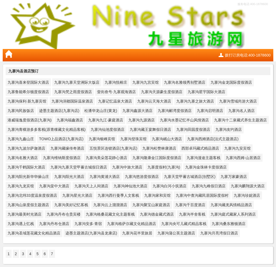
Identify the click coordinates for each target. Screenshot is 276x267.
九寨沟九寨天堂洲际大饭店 (76, 82)
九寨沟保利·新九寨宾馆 (27, 101)
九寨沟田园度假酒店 (193, 129)
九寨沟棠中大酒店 (54, 186)
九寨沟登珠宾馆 (133, 139)
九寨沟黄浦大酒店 (104, 176)
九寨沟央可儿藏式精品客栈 (183, 224)
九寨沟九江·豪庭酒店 (105, 120)
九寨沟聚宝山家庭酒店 (151, 205)
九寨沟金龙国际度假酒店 (231, 82)
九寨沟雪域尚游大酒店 (238, 101)
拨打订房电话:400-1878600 (248, 55)
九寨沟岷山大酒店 (167, 139)
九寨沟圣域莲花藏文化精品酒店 (34, 233)
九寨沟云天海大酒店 (154, 101)
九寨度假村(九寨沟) (163, 167)
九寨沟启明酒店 (210, 110)
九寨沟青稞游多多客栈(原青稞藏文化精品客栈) (46, 129)
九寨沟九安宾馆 (237, 148)
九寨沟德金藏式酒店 (157, 214)
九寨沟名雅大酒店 (23, 158)
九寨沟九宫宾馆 (145, 82)
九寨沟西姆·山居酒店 (243, 158)
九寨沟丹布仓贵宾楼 (64, 214)
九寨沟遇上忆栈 (21, 224)
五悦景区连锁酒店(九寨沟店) (113, 148)
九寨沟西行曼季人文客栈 (118, 195)
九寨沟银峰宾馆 (102, 139)
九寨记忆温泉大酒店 (115, 101)
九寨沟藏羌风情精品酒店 (231, 205)
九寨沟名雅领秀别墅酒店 (184, 82)
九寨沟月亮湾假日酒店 (219, 233)
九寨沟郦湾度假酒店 (175, 110)
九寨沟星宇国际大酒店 (206, 92)
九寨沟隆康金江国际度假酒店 (156, 158)
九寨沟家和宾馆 (157, 195)
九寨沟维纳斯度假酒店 (62, 158)
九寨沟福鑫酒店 (70, 120)
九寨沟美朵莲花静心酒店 (106, 158)
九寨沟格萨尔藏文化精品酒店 (131, 224)
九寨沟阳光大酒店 (69, 176)
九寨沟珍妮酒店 (247, 195)
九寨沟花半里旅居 (137, 233)
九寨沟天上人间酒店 (91, 186)
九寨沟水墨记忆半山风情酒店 (184, 120)
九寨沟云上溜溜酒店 (110, 205)
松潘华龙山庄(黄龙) (100, 110)
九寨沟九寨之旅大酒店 (195, 101)
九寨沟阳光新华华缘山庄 (28, 176)
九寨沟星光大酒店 (77, 195)
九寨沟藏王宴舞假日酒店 (150, 129)
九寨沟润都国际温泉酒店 (72, 101)
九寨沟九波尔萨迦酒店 (26, 148)
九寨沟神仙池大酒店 (130, 186)
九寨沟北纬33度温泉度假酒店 (32, 195)
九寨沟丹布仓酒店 (54, 224)
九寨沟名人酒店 (241, 110)
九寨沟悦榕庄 (116, 82)
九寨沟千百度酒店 (190, 205)
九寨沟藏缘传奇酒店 (67, 148)
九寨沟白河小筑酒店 (170, 186)
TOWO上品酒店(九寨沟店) (61, 139)
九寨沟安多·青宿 (88, 224)
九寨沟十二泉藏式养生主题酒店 (240, 120)
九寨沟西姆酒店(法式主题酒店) (213, 139)
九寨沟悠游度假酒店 (142, 176)
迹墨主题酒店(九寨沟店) (59, 110)
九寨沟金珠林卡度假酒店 (206, 167)
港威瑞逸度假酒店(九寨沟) (29, 120)
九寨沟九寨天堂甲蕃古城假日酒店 (78, 167)
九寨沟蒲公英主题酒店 (176, 233)
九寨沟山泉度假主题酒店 (28, 205)
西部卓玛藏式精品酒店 (200, 148)
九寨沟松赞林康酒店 (159, 148)
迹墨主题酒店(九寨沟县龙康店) (91, 233)
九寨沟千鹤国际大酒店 (26, 167)
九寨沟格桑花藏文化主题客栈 (110, 214)
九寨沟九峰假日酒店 (209, 186)
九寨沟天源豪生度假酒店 (161, 92)
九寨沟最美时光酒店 (25, 214)
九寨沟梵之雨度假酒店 (73, 92)
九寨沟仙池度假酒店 (108, 129)
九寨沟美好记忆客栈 (71, 205)
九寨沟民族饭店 (21, 110)
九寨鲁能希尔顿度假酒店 (28, 92)
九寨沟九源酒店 (141, 120)
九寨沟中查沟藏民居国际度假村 (202, 195)
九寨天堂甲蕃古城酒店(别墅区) (189, 176)
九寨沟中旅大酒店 (127, 167)
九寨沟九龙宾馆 (21, 186)
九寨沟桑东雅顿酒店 (229, 224)
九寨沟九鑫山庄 (21, 139)
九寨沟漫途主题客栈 (203, 158)
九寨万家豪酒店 (233, 176)
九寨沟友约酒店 (228, 129)
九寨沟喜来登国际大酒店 (28, 82)
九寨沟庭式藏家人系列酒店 (233, 214)
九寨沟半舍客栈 (192, 214)
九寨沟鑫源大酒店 (137, 110)
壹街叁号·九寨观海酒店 (116, 92)
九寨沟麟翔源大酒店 (248, 186)
